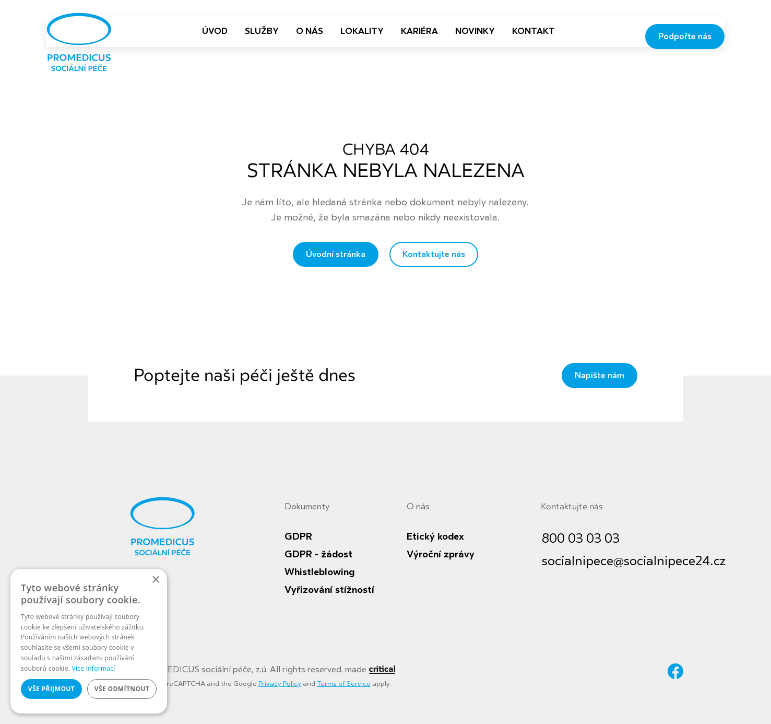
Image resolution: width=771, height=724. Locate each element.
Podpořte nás (684, 36)
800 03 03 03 (581, 538)
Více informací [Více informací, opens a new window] (93, 668)
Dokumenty (306, 506)
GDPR (298, 536)
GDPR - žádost (318, 554)
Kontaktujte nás (433, 254)
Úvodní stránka (335, 254)
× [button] (155, 580)
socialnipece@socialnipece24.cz (634, 561)
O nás (418, 506)
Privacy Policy (279, 684)
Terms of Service (344, 684)
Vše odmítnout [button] (121, 688)
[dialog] (88, 641)
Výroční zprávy (441, 554)
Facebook (675, 671)
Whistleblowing (319, 572)
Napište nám (599, 375)
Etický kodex (435, 536)
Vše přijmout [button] (51, 688)
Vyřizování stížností (329, 589)
